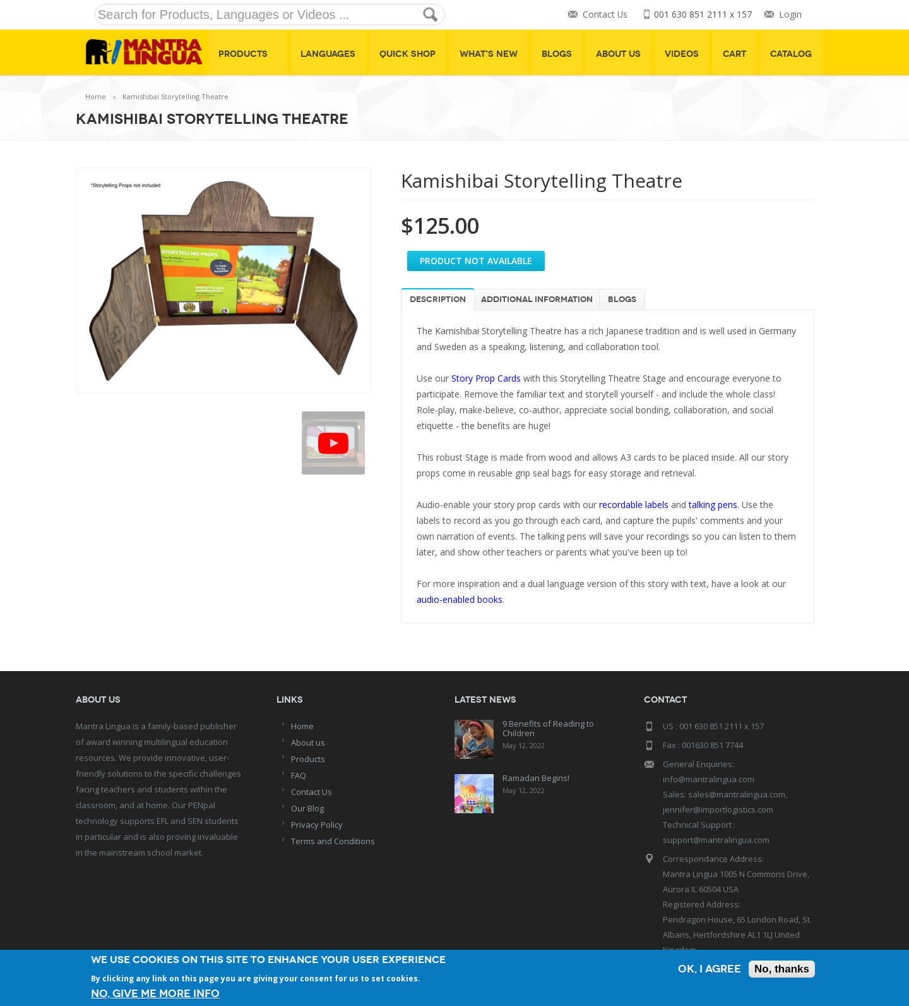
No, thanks (781, 969)
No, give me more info (155, 993)
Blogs (557, 54)
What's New (489, 54)
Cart (734, 54)
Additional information (537, 299)
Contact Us (604, 15)
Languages (327, 54)
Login (790, 15)
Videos (682, 54)
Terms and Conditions (333, 841)
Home (95, 96)
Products (247, 54)
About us (308, 742)
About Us (618, 54)
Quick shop (407, 54)
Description (438, 299)
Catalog (791, 54)
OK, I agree (709, 969)
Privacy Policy (317, 824)
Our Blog (307, 808)
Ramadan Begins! (535, 778)
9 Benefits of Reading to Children (548, 728)
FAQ (298, 775)
